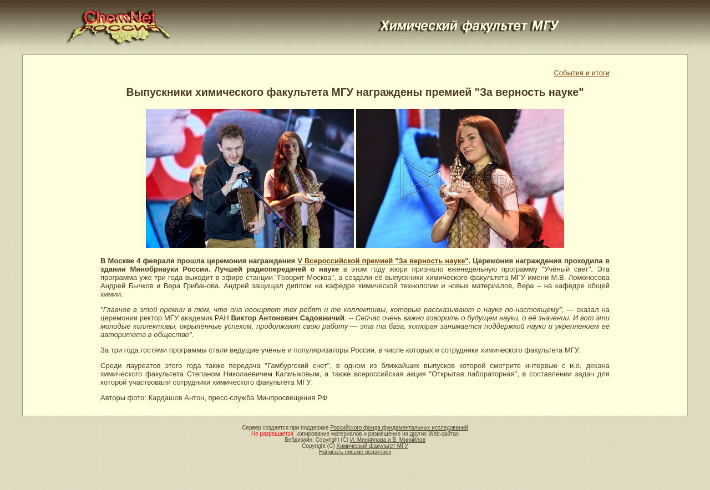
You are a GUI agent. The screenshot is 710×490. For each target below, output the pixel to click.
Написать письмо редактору (355, 452)
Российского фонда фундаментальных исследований (399, 428)
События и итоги (581, 73)
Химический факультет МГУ (372, 446)
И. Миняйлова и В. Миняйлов (387, 440)
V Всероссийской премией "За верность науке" (382, 261)
